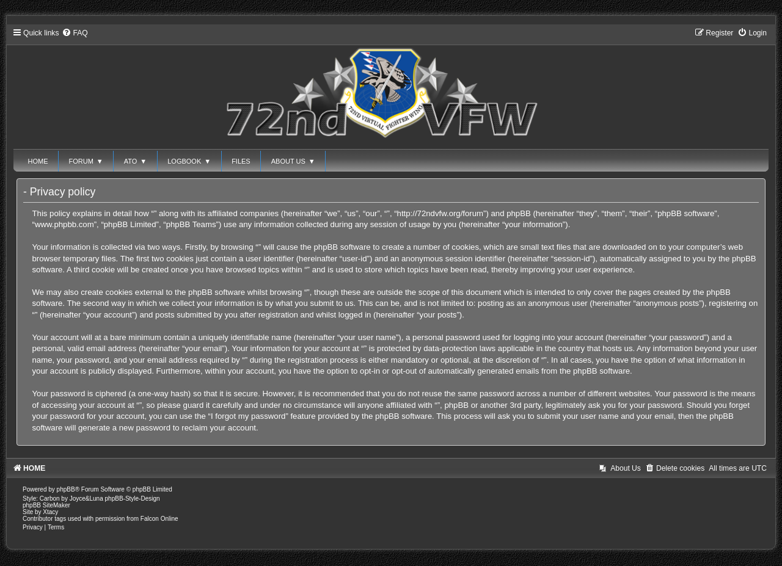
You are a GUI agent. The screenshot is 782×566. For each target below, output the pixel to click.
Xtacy (50, 512)
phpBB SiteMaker (46, 505)
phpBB (66, 489)
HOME (38, 161)
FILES (241, 161)
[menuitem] (74, 33)
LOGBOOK (189, 161)
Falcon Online (159, 518)
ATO (135, 161)
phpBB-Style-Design (132, 498)
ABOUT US (293, 161)
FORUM (86, 161)
